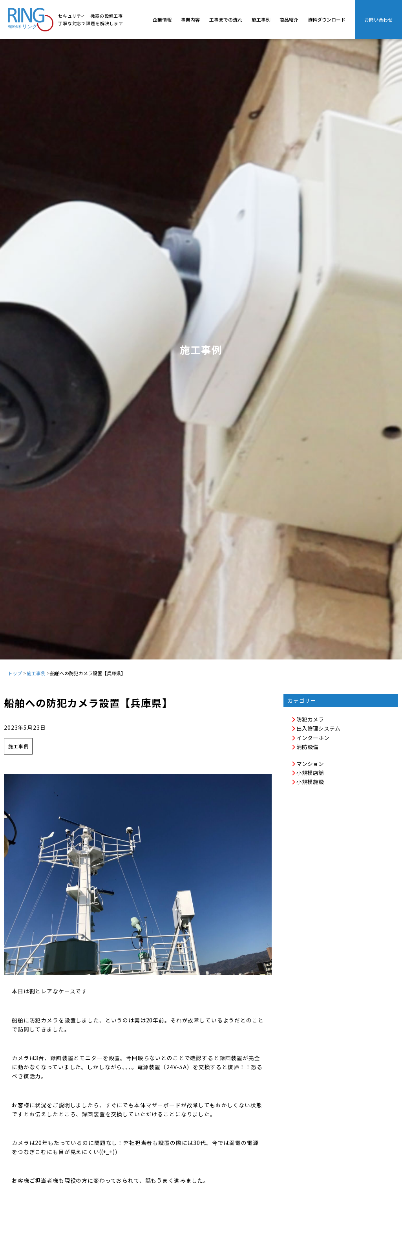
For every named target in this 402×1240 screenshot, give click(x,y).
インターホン (310, 738)
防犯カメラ (307, 719)
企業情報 (162, 19)
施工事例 (261, 19)
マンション (307, 763)
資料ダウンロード (326, 19)
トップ (15, 673)
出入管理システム (315, 728)
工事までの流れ (225, 19)
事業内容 (190, 19)
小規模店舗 (307, 773)
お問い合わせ (378, 19)
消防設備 (304, 747)
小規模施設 (307, 782)
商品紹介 (289, 19)
